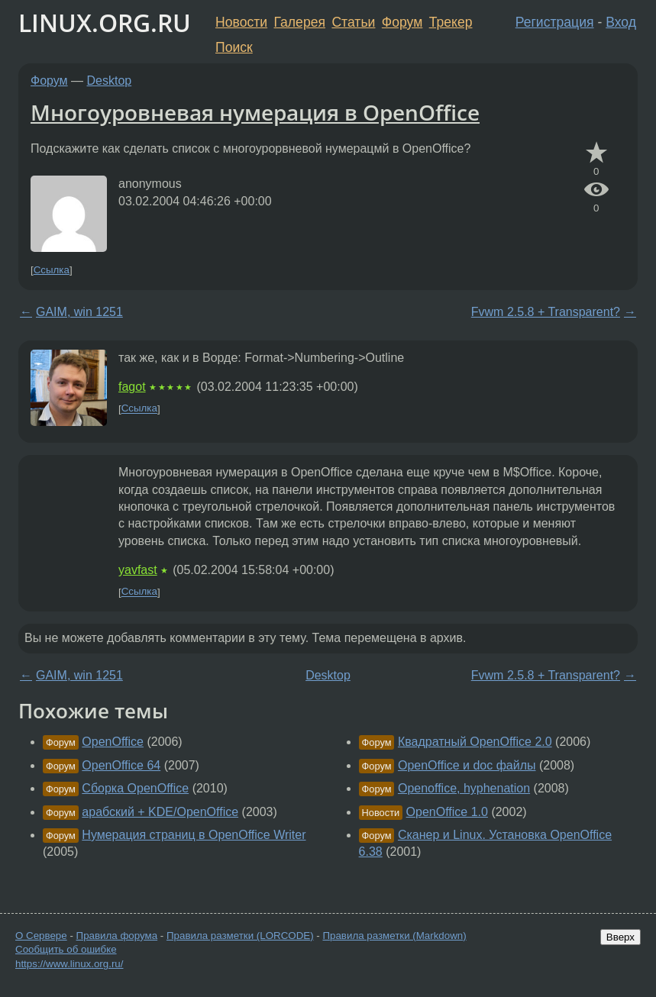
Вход (621, 22)
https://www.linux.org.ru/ (69, 964)
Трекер (451, 22)
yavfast (137, 569)
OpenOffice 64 (121, 765)
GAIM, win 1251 (79, 311)
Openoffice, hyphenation (464, 788)
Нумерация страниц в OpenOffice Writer (193, 834)
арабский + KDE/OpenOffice (160, 811)
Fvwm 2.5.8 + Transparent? (545, 311)
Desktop (109, 80)
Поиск (234, 47)
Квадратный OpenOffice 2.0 (475, 741)
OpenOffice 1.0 (447, 811)
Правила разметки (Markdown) (394, 935)
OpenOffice (113, 741)
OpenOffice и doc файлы (467, 765)
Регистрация (554, 22)
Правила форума (117, 935)
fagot (132, 386)
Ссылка (51, 270)
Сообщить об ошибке (66, 949)
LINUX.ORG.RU (104, 22)
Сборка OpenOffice (135, 788)
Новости (241, 22)
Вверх (620, 937)
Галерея (299, 22)
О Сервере (41, 935)
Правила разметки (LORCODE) (240, 935)
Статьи (353, 22)
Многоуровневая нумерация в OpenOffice (255, 112)
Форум (402, 22)
